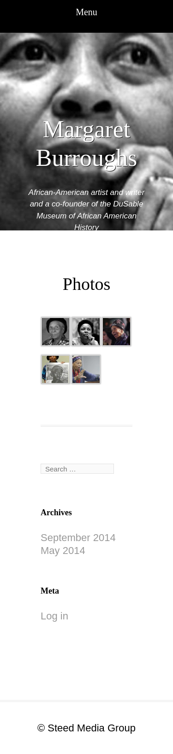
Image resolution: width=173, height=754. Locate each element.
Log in (54, 616)
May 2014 (63, 550)
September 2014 (78, 537)
